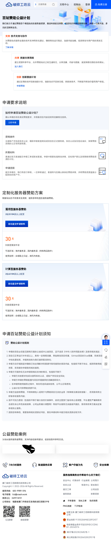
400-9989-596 (19, 491)
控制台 (77, 4)
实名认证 (67, 485)
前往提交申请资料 (16, 224)
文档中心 (64, 4)
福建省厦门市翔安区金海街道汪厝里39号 (30, 502)
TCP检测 (78, 506)
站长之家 (82, 501)
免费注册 (102, 4)
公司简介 (95, 480)
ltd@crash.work (19, 494)
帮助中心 (86, 485)
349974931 (17, 498)
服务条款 (67, 494)
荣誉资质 (95, 494)
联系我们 (95, 485)
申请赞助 (21, 86)
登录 (87, 4)
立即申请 (12, 123)
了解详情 (9, 47)
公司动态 (95, 489)
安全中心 (67, 480)
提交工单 (67, 489)
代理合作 (76, 480)
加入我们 (19, 67)
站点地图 (93, 501)
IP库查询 (72, 501)
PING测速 (67, 506)
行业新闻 (86, 480)
